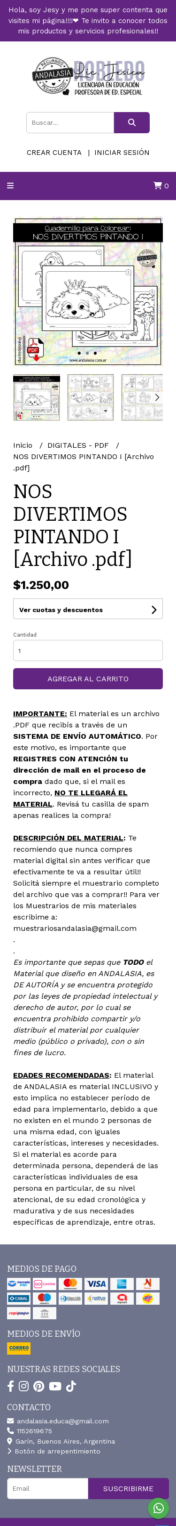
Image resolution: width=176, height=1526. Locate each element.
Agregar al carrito (88, 678)
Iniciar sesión (122, 152)
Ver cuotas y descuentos (61, 610)
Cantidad (25, 635)
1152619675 (29, 1431)
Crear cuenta (54, 152)
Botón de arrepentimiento (53, 1451)
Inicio (24, 445)
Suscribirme (128, 1488)
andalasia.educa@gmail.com (58, 1421)
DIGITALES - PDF (79, 445)
